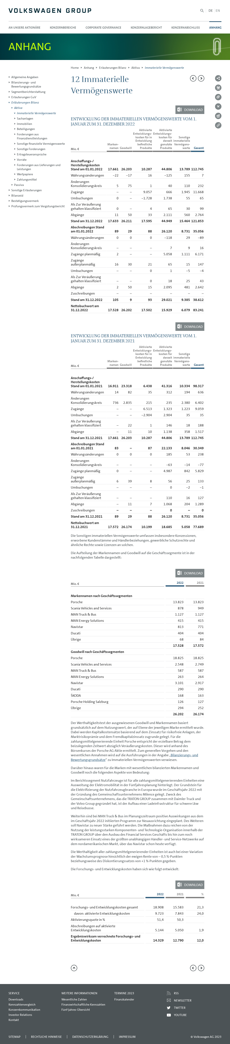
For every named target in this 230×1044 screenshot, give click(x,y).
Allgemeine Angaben (24, 77)
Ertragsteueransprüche (31, 154)
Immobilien (24, 124)
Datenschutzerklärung (90, 1037)
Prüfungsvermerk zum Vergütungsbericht (38, 206)
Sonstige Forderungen (31, 149)
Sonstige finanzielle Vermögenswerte (41, 144)
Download (193, 109)
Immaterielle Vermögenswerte (36, 113)
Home (75, 68)
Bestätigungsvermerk (25, 201)
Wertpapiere (25, 174)
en (218, 10)
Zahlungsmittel (27, 179)
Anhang (89, 68)
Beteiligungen (26, 129)
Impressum (127, 1037)
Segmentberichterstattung (28, 92)
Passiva (19, 185)
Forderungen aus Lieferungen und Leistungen (39, 167)
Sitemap (15, 1037)
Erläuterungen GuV (23, 97)
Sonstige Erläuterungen (26, 190)
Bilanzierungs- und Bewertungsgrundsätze (26, 84)
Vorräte (22, 160)
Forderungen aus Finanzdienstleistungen (32, 136)
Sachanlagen (25, 118)
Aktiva (135, 68)
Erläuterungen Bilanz (112, 68)
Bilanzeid (17, 195)
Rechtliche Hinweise (46, 1037)
